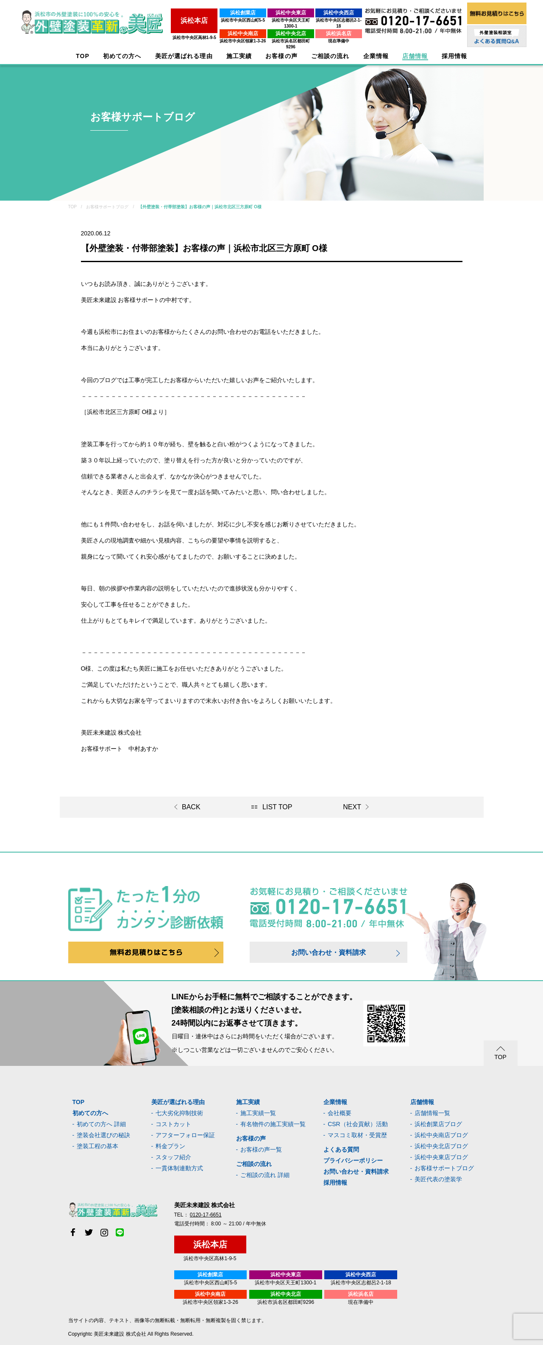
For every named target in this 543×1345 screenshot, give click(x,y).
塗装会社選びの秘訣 (103, 1135)
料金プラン (170, 1146)
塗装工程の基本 (97, 1146)
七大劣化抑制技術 (179, 1113)
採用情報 (335, 1182)
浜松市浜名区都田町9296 (276, 35)
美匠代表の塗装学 (438, 1179)
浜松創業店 (220, 13)
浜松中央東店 (276, 13)
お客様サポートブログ (444, 1168)
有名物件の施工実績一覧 (273, 1124)
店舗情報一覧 (432, 1113)
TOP (82, 56)
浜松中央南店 (220, 28)
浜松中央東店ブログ (441, 1157)
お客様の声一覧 (261, 1149)
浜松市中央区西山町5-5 (220, 20)
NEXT (352, 807)
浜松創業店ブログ (438, 1124)
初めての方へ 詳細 (101, 1124)
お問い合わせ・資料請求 (328, 952)
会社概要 (339, 1113)
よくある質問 (341, 1149)
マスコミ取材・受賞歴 (357, 1135)
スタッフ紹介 (173, 1157)
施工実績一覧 (258, 1113)
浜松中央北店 (276, 28)
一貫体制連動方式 (179, 1168)
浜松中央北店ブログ (441, 1146)
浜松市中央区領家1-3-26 (220, 35)
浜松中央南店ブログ (441, 1135)
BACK (191, 807)
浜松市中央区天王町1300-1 (276, 20)
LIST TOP (277, 807)
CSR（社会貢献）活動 (358, 1124)
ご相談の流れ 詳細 (265, 1175)
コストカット (173, 1124)
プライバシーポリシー (353, 1160)
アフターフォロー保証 (185, 1135)
